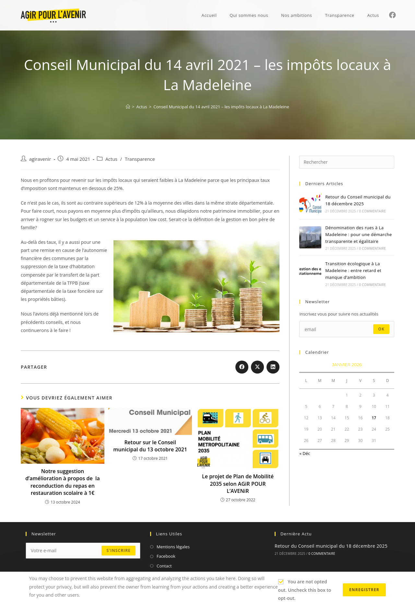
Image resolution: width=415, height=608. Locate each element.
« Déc (304, 453)
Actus (111, 159)
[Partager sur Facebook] (241, 367)
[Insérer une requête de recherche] (346, 162)
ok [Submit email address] (381, 329)
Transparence (140, 159)
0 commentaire (372, 211)
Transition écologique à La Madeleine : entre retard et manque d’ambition (353, 270)
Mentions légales (173, 547)
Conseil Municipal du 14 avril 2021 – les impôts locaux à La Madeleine (221, 107)
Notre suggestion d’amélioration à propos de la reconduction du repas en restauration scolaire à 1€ (62, 482)
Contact (164, 566)
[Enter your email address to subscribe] (346, 329)
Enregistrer (364, 589)
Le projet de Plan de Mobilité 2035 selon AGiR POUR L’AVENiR (238, 484)
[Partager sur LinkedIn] (273, 367)
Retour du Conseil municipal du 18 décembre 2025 (331, 546)
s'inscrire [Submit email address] (118, 550)
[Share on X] (257, 367)
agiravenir (40, 159)
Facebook (166, 556)
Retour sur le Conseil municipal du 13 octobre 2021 (150, 446)
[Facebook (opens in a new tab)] (392, 15)
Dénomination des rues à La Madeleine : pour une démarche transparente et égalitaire (358, 234)
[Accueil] (128, 107)
